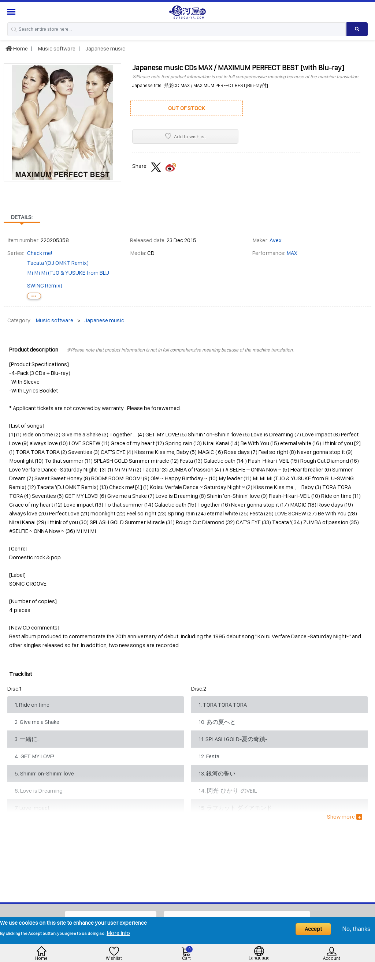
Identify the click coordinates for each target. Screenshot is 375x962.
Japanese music (104, 48)
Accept (313, 928)
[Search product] (357, 29)
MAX (291, 252)
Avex (276, 240)
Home (16, 48)
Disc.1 (14, 688)
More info (118, 932)
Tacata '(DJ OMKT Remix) (58, 262)
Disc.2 (198, 688)
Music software (56, 48)
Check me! (39, 252)
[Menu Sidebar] (12, 12)
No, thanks (356, 929)
